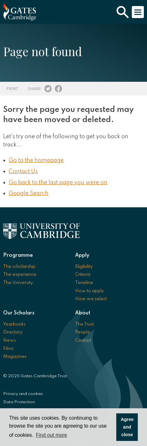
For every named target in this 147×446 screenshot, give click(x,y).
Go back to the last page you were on (58, 182)
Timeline (84, 283)
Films (8, 348)
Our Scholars (19, 313)
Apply (82, 255)
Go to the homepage (36, 160)
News (9, 340)
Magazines (15, 356)
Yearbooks (14, 324)
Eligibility (84, 266)
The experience (19, 274)
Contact (83, 340)
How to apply (89, 291)
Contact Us (23, 171)
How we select (91, 299)
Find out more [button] (51, 435)
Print (12, 89)
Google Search (28, 193)
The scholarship (19, 266)
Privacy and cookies (23, 394)
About (82, 313)
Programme (18, 255)
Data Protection (19, 402)
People (82, 332)
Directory (12, 332)
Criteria (82, 274)
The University (18, 283)
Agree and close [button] (127, 427)
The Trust (84, 324)
